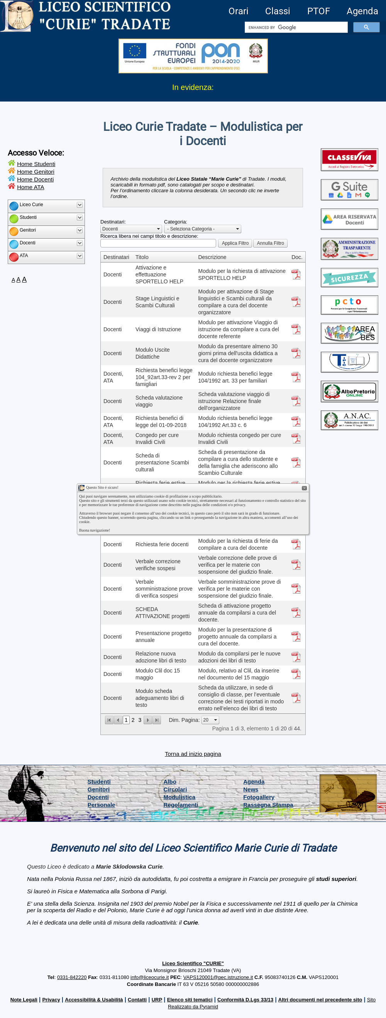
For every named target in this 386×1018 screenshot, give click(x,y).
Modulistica (180, 797)
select (158, 229)
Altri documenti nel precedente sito (320, 1000)
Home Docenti (35, 179)
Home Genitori (35, 171)
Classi (277, 11)
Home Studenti (36, 164)
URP (157, 1000)
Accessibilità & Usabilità (94, 1000)
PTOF (318, 11)
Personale (101, 804)
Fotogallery (258, 797)
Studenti (99, 781)
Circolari (175, 789)
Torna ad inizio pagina (193, 753)
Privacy (51, 1000)
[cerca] (295, 27)
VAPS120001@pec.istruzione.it (218, 977)
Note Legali (23, 1000)
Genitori (99, 789)
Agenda (362, 11)
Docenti (98, 797)
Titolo (142, 257)
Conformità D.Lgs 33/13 (245, 1000)
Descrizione (212, 257)
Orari (239, 11)
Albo (170, 781)
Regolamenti (181, 804)
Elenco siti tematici (190, 1000)
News (250, 789)
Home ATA (30, 187)
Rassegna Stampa (268, 804)
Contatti (137, 1000)
